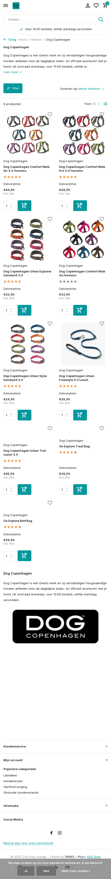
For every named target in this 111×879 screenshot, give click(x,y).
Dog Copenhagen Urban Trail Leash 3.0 (24, 452)
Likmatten (10, 775)
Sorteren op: (69, 88)
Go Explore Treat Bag (74, 446)
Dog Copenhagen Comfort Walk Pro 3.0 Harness (82, 168)
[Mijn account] (88, 5)
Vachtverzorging (15, 787)
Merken (38, 39)
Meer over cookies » (76, 871)
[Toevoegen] (24, 205)
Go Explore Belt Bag (17, 521)
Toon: (88, 104)
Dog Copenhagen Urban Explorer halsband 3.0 (27, 273)
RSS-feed (93, 856)
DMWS (69, 856)
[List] (105, 104)
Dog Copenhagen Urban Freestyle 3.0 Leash (76, 378)
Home (24, 39)
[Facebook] (51, 833)
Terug (9, 39)
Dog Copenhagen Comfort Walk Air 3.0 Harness (26, 168)
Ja (25, 871)
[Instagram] (60, 833)
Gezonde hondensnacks (21, 792)
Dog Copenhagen (15, 161)
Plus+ (82, 856)
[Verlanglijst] (96, 5)
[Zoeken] (55, 19)
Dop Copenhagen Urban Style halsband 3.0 (25, 378)
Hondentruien (13, 781)
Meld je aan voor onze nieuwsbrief (28, 843)
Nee (46, 871)
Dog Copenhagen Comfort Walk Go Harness (82, 273)
